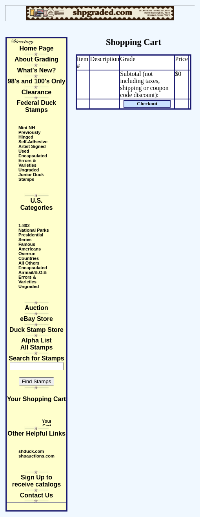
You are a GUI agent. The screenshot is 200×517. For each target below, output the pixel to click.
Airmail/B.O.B (32, 272)
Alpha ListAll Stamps (36, 344)
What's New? (36, 70)
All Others (28, 263)
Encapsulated (32, 155)
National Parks (33, 230)
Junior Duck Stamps (31, 177)
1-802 (24, 225)
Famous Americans (29, 246)
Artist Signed (32, 146)
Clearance (37, 92)
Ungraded (28, 170)
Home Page (36, 48)
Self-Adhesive (32, 141)
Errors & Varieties (27, 163)
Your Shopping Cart (36, 399)
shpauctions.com (36, 456)
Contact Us (36, 495)
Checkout (147, 103)
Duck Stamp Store (36, 329)
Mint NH (26, 127)
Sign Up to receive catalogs (36, 481)
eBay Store (36, 318)
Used (23, 151)
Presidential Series (30, 237)
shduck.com (31, 451)
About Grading (36, 59)
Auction (36, 307)
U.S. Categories (36, 204)
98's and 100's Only (36, 81)
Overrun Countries (28, 256)
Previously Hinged (29, 134)
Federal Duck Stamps (36, 106)
